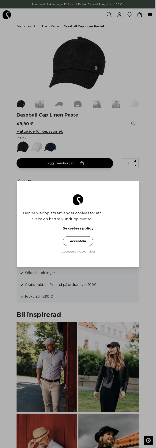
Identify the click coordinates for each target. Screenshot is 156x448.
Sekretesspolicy (78, 228)
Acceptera (78, 241)
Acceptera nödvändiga (78, 252)
